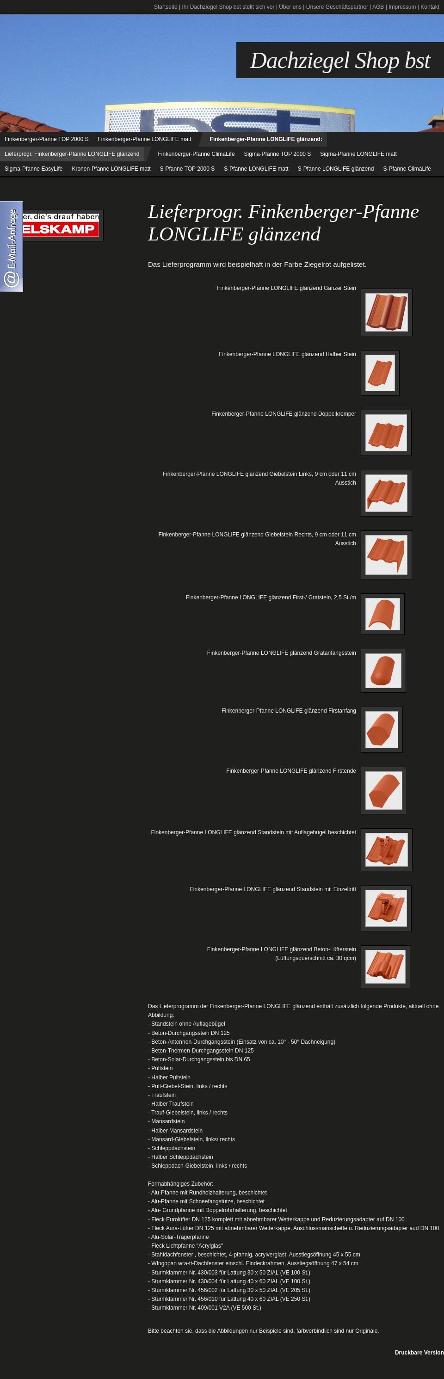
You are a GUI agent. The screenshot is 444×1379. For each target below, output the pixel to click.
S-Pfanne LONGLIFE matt (256, 169)
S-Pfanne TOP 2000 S (187, 169)
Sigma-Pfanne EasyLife (33, 169)
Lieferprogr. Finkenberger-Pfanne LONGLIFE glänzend (72, 154)
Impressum (402, 7)
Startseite (166, 7)
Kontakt (429, 7)
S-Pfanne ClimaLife (407, 169)
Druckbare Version (419, 1352)
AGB (378, 7)
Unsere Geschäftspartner (337, 7)
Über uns (290, 7)
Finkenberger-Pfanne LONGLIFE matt (144, 139)
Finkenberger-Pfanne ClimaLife (196, 154)
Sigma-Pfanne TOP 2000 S (277, 154)
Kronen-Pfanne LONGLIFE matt (111, 169)
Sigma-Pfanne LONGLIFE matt (358, 154)
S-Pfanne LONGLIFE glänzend (336, 169)
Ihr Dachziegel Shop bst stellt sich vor (228, 7)
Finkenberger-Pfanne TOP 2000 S (46, 139)
